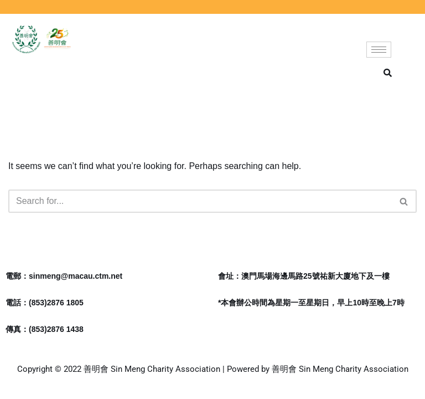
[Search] (200, 201)
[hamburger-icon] (378, 50)
